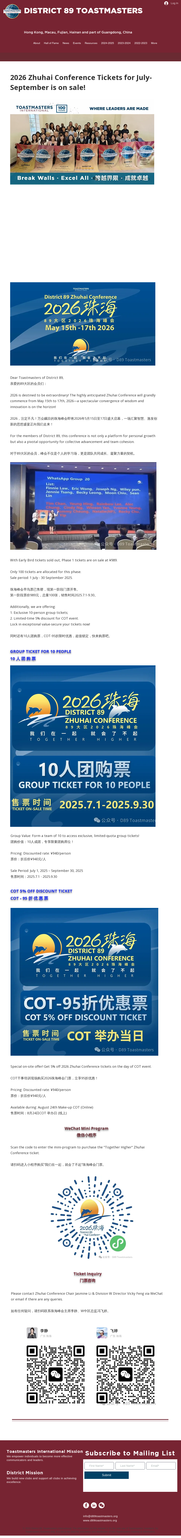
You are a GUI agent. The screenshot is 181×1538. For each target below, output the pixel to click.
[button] (36, 43)
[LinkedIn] (94, 1505)
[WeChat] (102, 1505)
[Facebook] (86, 1505)
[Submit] (106, 1475)
